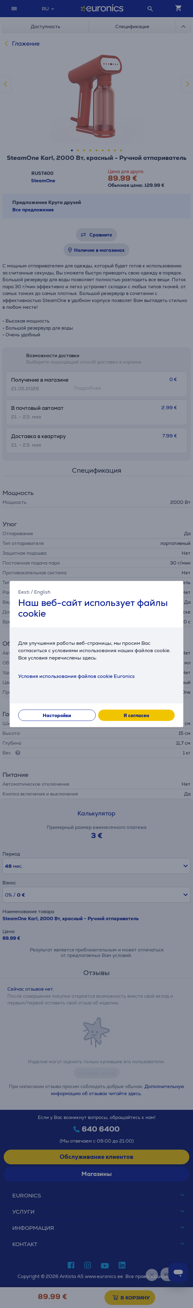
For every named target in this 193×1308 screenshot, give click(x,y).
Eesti (24, 592)
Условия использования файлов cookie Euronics (76, 676)
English (42, 592)
